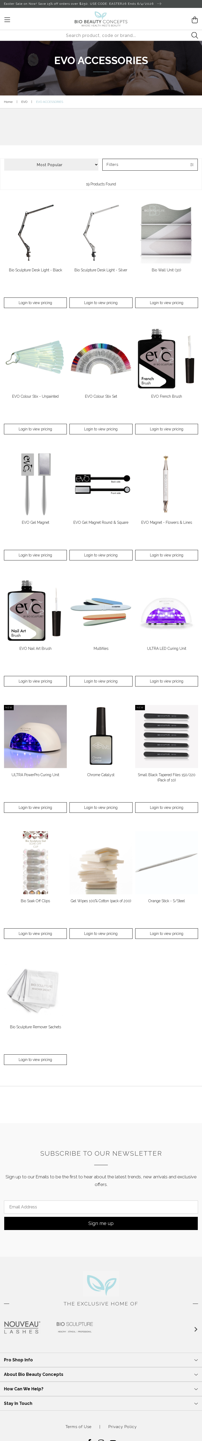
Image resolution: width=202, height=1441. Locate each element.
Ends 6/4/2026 (144, 4)
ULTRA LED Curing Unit (166, 648)
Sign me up (101, 1223)
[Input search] (101, 35)
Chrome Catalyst (100, 775)
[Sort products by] (51, 165)
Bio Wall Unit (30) (166, 270)
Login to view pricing (35, 303)
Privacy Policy (122, 1427)
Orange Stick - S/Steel (166, 901)
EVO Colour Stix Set (101, 396)
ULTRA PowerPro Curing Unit (35, 775)
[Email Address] (101, 1207)
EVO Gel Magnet (35, 522)
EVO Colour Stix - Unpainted (35, 396)
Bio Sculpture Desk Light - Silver (100, 270)
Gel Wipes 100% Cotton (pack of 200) (101, 901)
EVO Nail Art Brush (35, 648)
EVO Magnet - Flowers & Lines (166, 522)
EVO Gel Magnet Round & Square (100, 522)
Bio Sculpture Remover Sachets (35, 1027)
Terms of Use (78, 1427)
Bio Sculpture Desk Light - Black (35, 270)
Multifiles (101, 648)
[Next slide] (195, 1329)
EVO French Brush (166, 396)
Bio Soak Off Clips (35, 901)
